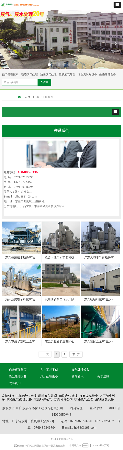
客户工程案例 (45, 97)
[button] (117, 5)
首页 (27, 97)
